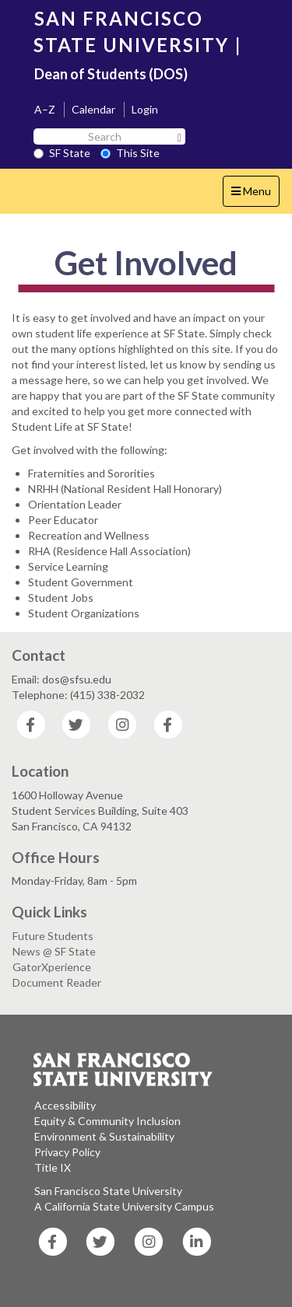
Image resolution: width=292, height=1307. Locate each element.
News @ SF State (54, 951)
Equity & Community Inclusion (107, 1120)
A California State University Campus (124, 1206)
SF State (61, 152)
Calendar (93, 109)
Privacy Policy (67, 1151)
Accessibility (65, 1105)
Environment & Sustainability (104, 1136)
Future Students (52, 935)
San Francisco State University (108, 1190)
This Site (130, 152)
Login (145, 109)
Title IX (52, 1167)
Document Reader (56, 982)
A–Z (44, 109)
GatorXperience (51, 966)
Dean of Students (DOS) (111, 73)
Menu (255, 195)
